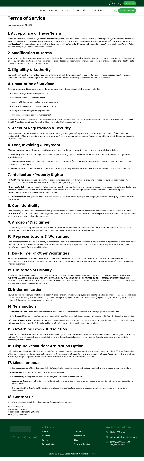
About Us (53, 10)
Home (42, 10)
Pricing (76, 10)
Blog (85, 10)
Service (65, 10)
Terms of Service (82, 444)
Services (46, 435)
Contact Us (97, 10)
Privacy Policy (48, 444)
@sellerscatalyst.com (28, 412)
